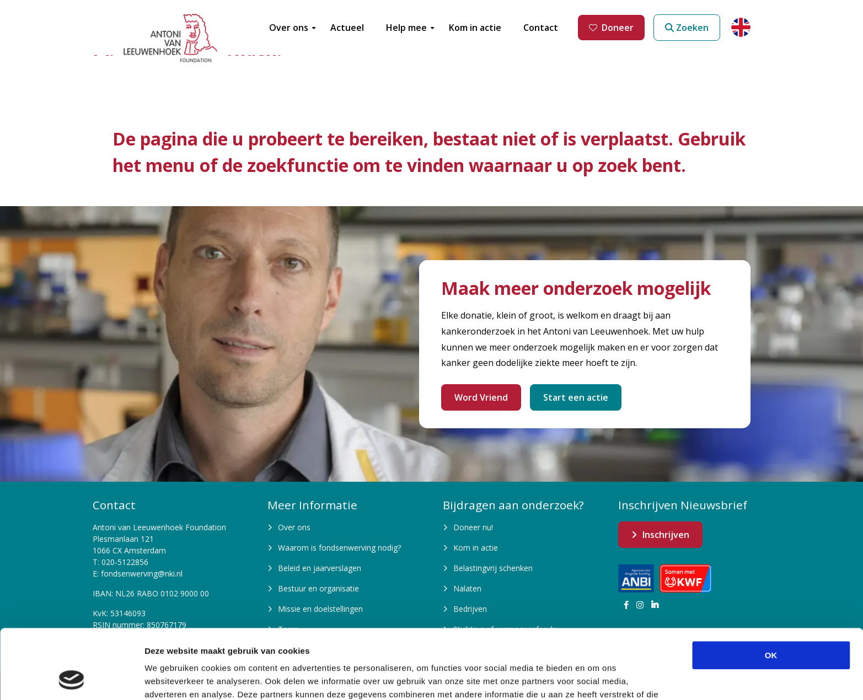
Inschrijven (665, 535)
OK (771, 590)
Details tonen (596, 678)
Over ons (294, 527)
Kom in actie (475, 547)
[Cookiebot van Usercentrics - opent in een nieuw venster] (71, 678)
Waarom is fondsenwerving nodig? (339, 547)
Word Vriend (481, 397)
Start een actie (575, 397)
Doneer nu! (473, 527)
